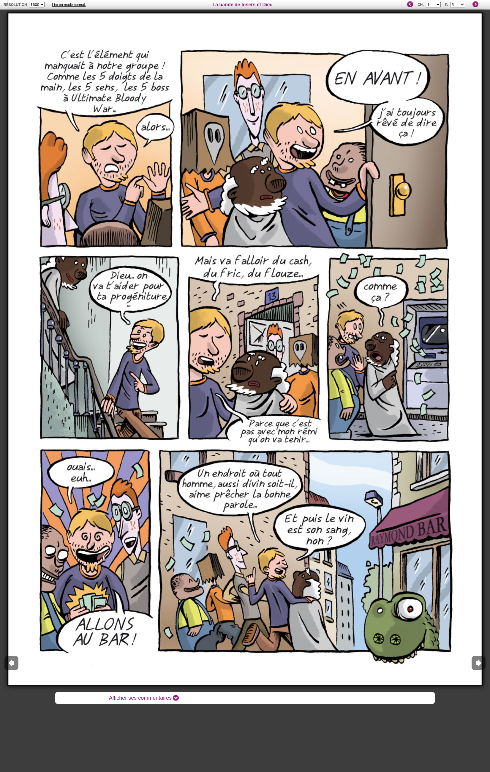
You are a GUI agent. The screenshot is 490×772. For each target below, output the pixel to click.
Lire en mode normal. (69, 5)
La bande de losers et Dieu (242, 4)
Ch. (421, 5)
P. (446, 5)
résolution (15, 5)
